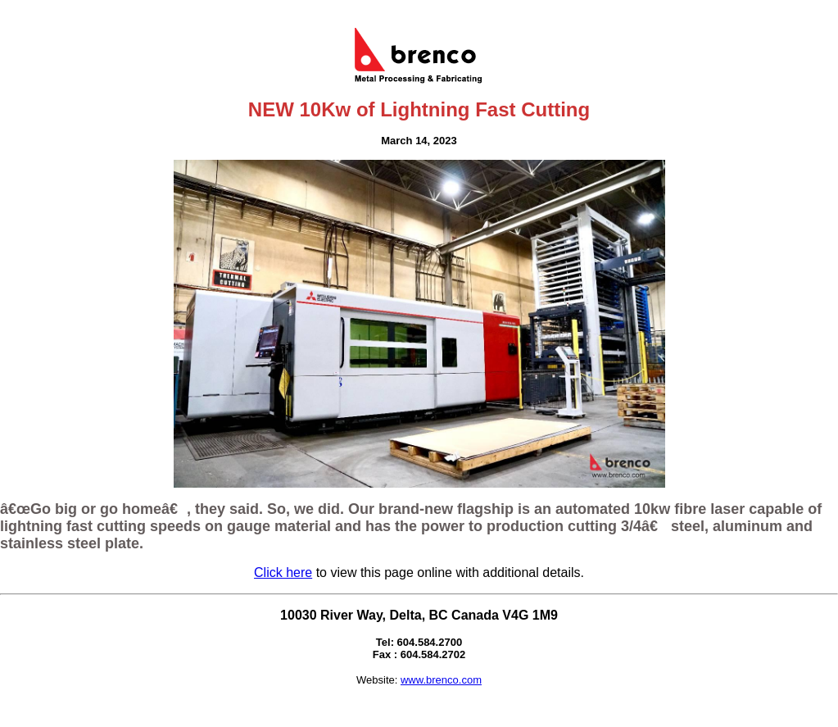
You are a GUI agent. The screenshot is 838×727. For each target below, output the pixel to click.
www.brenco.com (441, 680)
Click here (283, 572)
